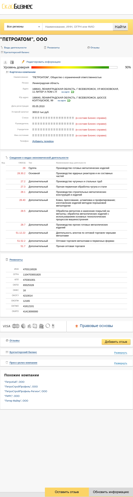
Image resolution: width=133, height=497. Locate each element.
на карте (65, 92)
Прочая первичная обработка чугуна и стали (81, 186)
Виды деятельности (15, 47)
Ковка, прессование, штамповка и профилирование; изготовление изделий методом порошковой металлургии (85, 203)
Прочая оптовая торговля (70, 246)
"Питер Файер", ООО (16, 400)
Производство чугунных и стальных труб (79, 181)
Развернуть (120, 352)
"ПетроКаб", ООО (14, 381)
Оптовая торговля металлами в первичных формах (85, 240)
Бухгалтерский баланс (16, 52)
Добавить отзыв (116, 341)
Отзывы (95, 47)
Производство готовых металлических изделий (82, 168)
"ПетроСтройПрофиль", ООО (21, 386)
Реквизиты (53, 47)
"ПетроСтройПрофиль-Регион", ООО (25, 391)
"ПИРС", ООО (12, 396)
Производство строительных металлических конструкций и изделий (81, 193)
